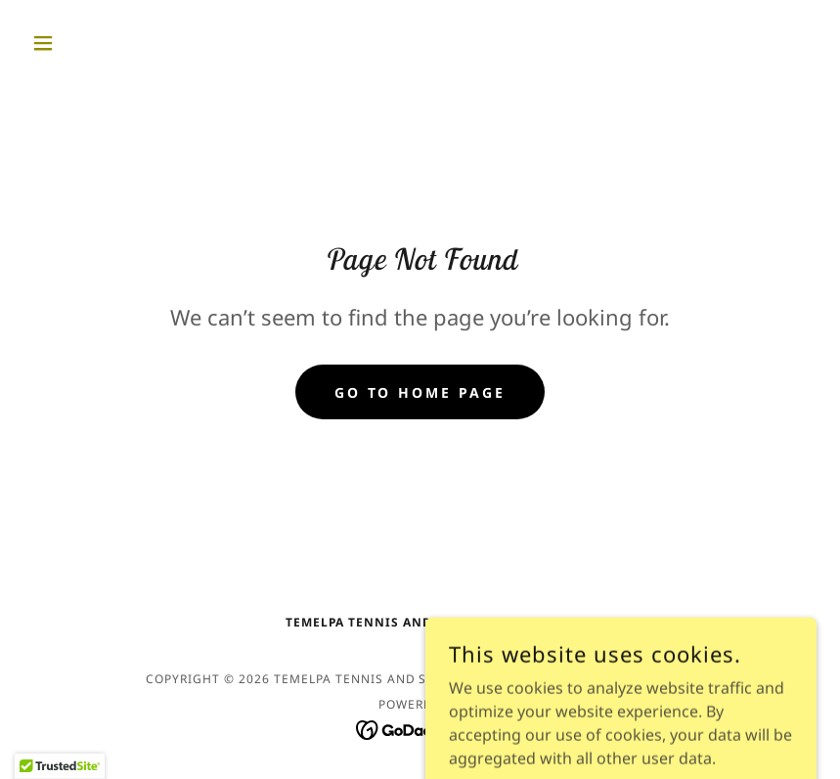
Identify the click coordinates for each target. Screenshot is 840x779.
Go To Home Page (420, 392)
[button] (83, 43)
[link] (420, 728)
